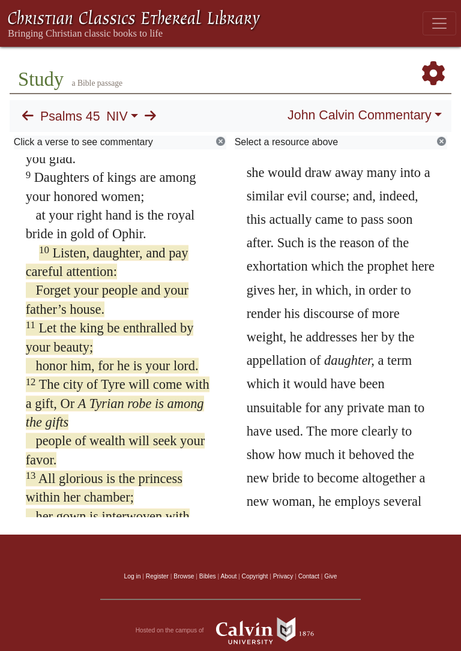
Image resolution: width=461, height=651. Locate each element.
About (228, 576)
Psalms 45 (70, 116)
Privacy (283, 576)
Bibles (207, 576)
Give (330, 576)
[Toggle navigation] (439, 23)
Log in (132, 576)
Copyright (255, 576)
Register (157, 576)
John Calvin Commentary (359, 115)
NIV (117, 116)
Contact (308, 576)
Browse (183, 576)
